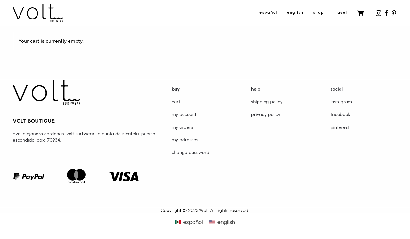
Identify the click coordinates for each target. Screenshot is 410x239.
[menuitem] (189, 222)
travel (340, 12)
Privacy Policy (266, 114)
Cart (176, 101)
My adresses (185, 140)
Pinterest (340, 127)
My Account (184, 114)
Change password (190, 152)
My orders (182, 127)
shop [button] (318, 12)
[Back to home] (38, 13)
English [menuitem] (226, 222)
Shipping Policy (267, 101)
